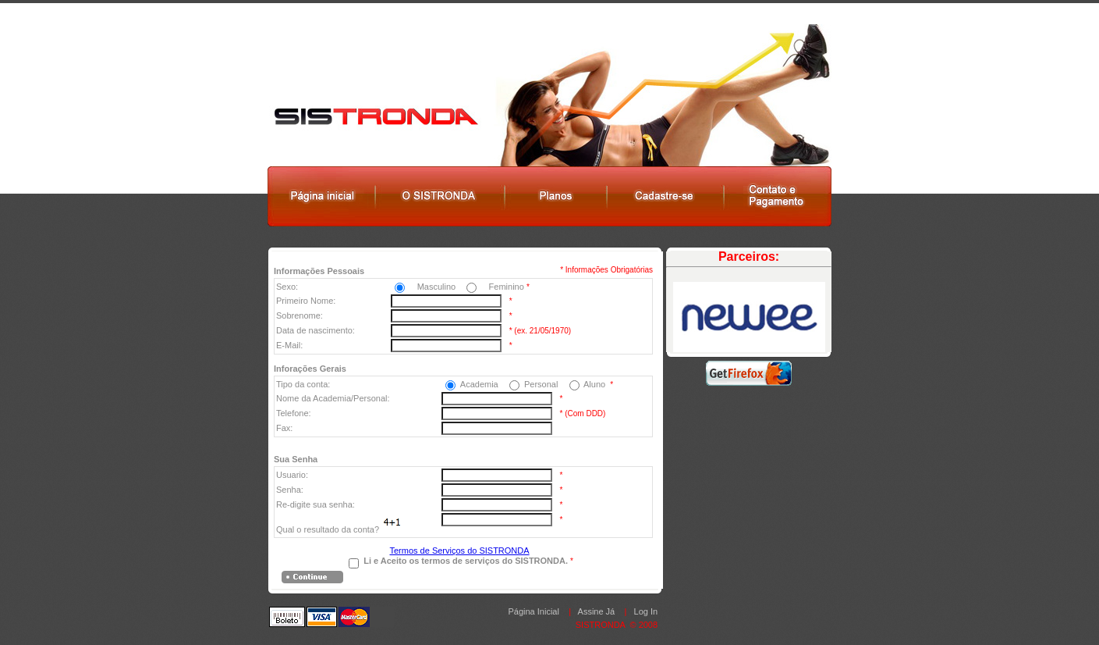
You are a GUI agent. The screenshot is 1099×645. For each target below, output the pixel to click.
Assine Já (596, 611)
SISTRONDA (601, 624)
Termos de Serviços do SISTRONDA (459, 550)
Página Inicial (533, 611)
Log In (646, 611)
